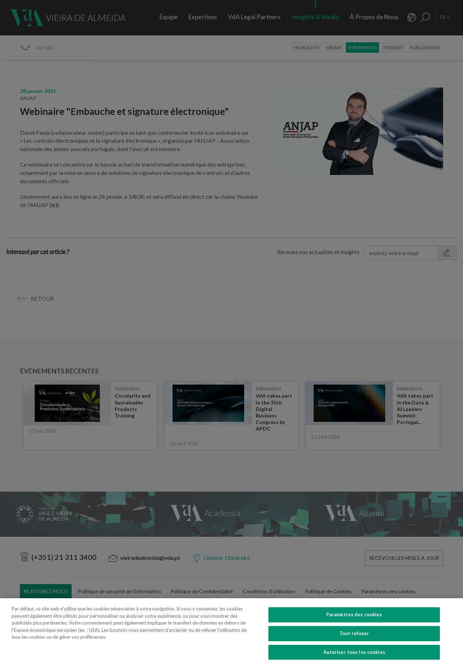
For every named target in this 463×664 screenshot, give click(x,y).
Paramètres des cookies (354, 623)
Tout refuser (354, 642)
